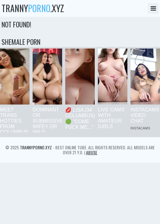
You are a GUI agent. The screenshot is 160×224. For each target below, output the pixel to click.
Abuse (91, 152)
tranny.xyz (33, 8)
